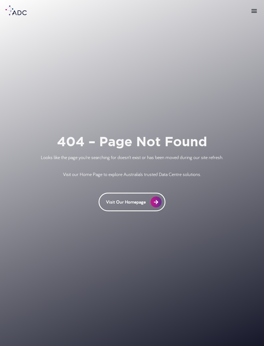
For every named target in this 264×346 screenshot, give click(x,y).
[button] (254, 10)
